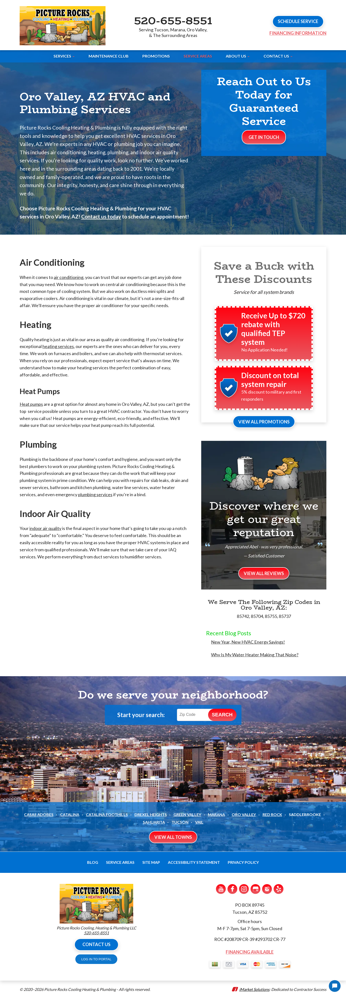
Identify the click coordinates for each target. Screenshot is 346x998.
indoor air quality (45, 528)
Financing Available (250, 952)
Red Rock (272, 814)
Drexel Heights (150, 814)
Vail (199, 822)
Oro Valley (244, 814)
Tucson (180, 822)
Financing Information (297, 33)
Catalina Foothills (107, 814)
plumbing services (95, 494)
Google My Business (255, 889)
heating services (58, 346)
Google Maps (267, 889)
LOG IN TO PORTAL (96, 959)
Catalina (69, 814)
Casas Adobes (38, 814)
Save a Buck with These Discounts (264, 272)
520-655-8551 (173, 20)
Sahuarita (154, 822)
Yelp (278, 889)
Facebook (232, 889)
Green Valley (187, 814)
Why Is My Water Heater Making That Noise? (254, 654)
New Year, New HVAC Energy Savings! (248, 642)
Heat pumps (31, 404)
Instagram (244, 889)
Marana (216, 814)
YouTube (221, 889)
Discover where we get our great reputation (263, 519)
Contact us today (101, 216)
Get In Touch (264, 137)
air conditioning (68, 277)
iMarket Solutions (254, 989)
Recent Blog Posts (228, 633)
